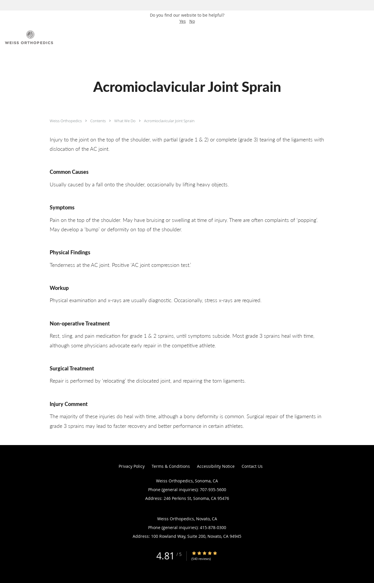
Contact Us (252, 466)
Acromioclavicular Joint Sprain (169, 120)
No (192, 21)
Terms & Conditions (171, 466)
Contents (98, 120)
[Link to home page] (28, 37)
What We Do (125, 120)
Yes (182, 21)
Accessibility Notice (216, 466)
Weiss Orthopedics (66, 120)
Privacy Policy (132, 466)
